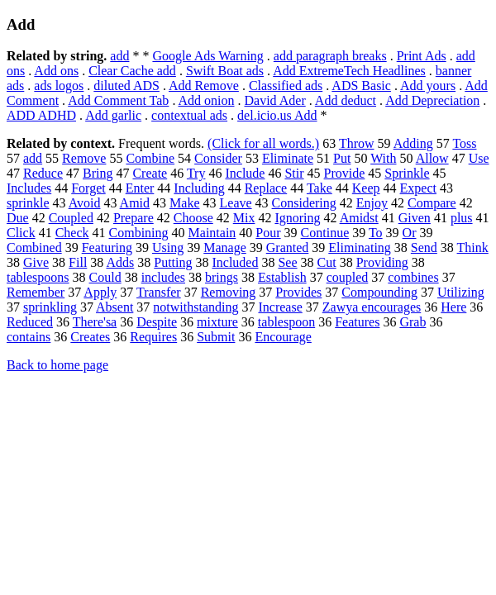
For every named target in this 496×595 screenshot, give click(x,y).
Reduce (43, 173)
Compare (432, 203)
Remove (84, 158)
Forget (88, 188)
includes (163, 277)
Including (199, 188)
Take (319, 188)
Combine (150, 158)
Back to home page (57, 365)
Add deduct (345, 100)
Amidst (359, 218)
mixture (217, 322)
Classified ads (285, 86)
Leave (236, 203)
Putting (173, 262)
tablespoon (286, 322)
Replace (266, 188)
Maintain (212, 233)
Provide (344, 173)
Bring (97, 173)
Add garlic (113, 115)
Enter (140, 188)
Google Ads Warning (207, 56)
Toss (464, 143)
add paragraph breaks (330, 56)
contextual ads (189, 115)
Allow (432, 158)
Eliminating (359, 247)
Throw (356, 143)
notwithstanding (195, 307)
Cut (326, 262)
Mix (244, 218)
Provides (298, 292)
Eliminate (287, 158)
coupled (348, 277)
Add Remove (204, 86)
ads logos (58, 86)
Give (36, 262)
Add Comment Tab (118, 100)
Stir (293, 173)
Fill (78, 262)
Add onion (207, 100)
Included (235, 262)
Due (18, 218)
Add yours (427, 86)
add (119, 56)
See (287, 262)
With (383, 158)
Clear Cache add (132, 71)
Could (105, 277)
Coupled (71, 218)
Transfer (158, 292)
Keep (366, 188)
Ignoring (297, 218)
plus (462, 218)
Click (21, 233)
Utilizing (460, 292)
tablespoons (38, 277)
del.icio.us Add (277, 115)
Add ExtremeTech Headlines (349, 71)
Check (72, 233)
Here (453, 307)
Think (473, 247)
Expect (418, 188)
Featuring (107, 247)
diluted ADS (126, 86)
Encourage (283, 337)
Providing (382, 262)
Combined (34, 247)
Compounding (379, 292)
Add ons (56, 71)
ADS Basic (361, 86)
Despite (156, 322)
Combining (139, 233)
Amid (135, 203)
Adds (120, 262)
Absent (114, 307)
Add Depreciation (432, 100)
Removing (228, 292)
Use (479, 158)
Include (245, 173)
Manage (224, 247)
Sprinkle (406, 173)
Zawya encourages (372, 307)
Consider (218, 158)
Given (414, 218)
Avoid (85, 203)
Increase (280, 307)
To (376, 233)
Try (196, 173)
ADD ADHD (41, 115)
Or (410, 233)
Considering (304, 203)
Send (424, 247)
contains (28, 337)
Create (149, 173)
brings (221, 277)
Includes (29, 188)
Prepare (133, 218)
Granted (287, 247)
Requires (153, 337)
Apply (100, 292)
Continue (325, 233)
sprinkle (28, 203)
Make (184, 203)
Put (342, 158)
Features (357, 322)
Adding (413, 143)
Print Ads (421, 56)
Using (168, 247)
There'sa (95, 322)
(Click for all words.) (263, 143)
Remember (35, 292)
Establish (282, 277)
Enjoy (372, 203)
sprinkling (50, 307)
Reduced (30, 322)
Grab (412, 322)
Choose (193, 218)
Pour (267, 233)
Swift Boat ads (225, 71)
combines (413, 277)
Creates (90, 337)
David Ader (275, 100)
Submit (216, 337)
